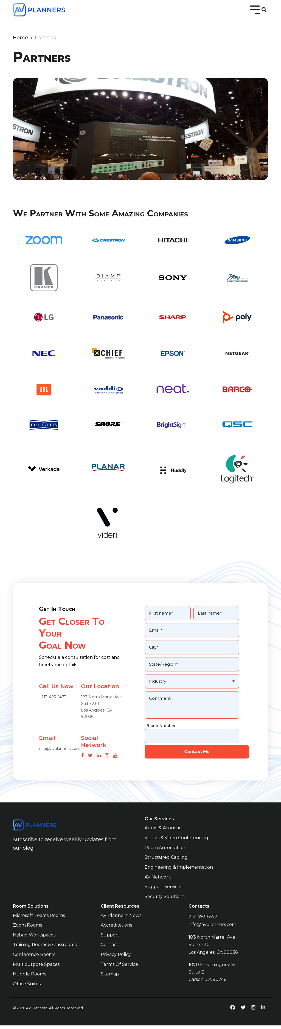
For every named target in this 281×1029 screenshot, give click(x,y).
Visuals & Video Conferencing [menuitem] (176, 844)
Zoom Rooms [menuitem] (27, 930)
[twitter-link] (243, 1010)
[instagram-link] (253, 1010)
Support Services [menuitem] (163, 892)
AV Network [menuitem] (158, 882)
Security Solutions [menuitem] (164, 902)
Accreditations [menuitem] (116, 930)
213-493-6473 (203, 921)
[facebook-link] (233, 1010)
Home (20, 38)
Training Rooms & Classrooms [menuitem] (45, 949)
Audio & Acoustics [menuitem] (164, 835)
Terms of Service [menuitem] (119, 968)
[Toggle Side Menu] (255, 9)
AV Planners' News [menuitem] (121, 920)
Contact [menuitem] (109, 949)
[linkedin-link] (263, 1010)
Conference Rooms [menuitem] (34, 958)
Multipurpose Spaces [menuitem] (36, 968)
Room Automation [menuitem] (165, 854)
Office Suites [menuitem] (27, 987)
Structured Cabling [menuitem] (166, 863)
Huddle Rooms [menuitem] (29, 977)
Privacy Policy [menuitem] (116, 958)
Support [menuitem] (110, 939)
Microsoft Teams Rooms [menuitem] (39, 920)
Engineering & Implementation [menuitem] (179, 873)
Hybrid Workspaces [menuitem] (34, 939)
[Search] (264, 10)
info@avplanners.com (212, 929)
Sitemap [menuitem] (110, 977)
